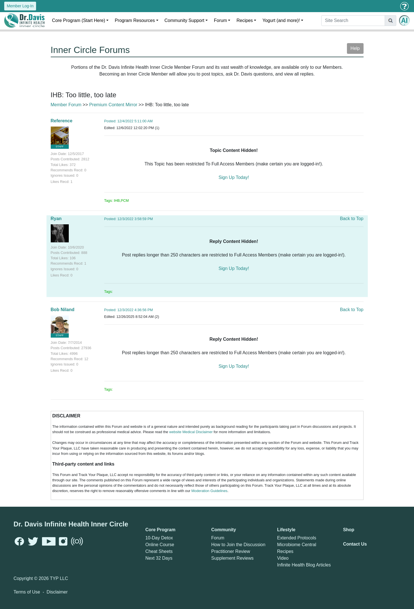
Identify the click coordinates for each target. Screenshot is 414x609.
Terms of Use (27, 592)
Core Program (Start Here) (78, 20)
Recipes (244, 20)
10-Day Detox (159, 537)
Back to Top (351, 218)
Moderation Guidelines (209, 491)
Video (283, 558)
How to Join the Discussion (238, 544)
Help (355, 48)
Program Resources (135, 20)
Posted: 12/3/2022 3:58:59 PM (128, 219)
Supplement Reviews (232, 558)
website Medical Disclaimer (190, 432)
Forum (220, 20)
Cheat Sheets (159, 551)
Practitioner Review (230, 551)
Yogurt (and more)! (281, 20)
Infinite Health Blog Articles (304, 565)
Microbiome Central (296, 544)
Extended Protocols (296, 537)
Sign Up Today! (233, 177)
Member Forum (66, 104)
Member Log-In (20, 6)
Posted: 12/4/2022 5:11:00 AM (128, 121)
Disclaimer (57, 592)
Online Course (159, 544)
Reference (61, 120)
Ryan (56, 218)
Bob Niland (62, 309)
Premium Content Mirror (113, 104)
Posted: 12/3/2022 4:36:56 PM (128, 310)
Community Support (184, 20)
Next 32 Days (158, 558)
